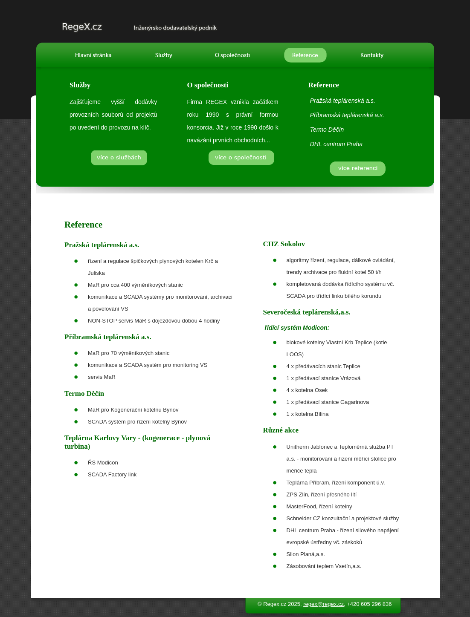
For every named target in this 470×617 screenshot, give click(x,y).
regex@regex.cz (323, 604)
